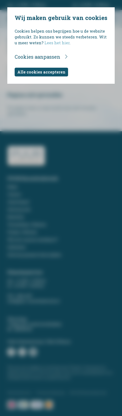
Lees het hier (57, 42)
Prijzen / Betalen (22, 232)
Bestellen (15, 217)
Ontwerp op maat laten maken (34, 254)
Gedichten (16, 247)
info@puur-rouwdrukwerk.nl (33, 301)
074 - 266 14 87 (19, 296)
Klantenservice (19, 393)
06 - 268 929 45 (19, 329)
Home (12, 187)
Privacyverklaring (50, 393)
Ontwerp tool (18, 209)
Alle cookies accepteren (41, 71)
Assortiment (18, 202)
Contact (14, 194)
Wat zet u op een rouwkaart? (32, 239)
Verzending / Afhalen (26, 224)
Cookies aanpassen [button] (37, 57)
